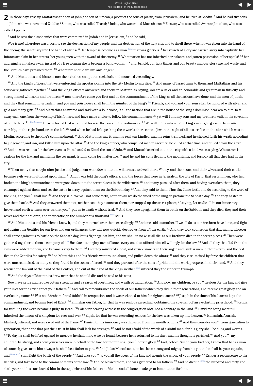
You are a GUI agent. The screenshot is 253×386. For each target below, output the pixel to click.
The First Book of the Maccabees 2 (126, 6)
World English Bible (126, 3)
